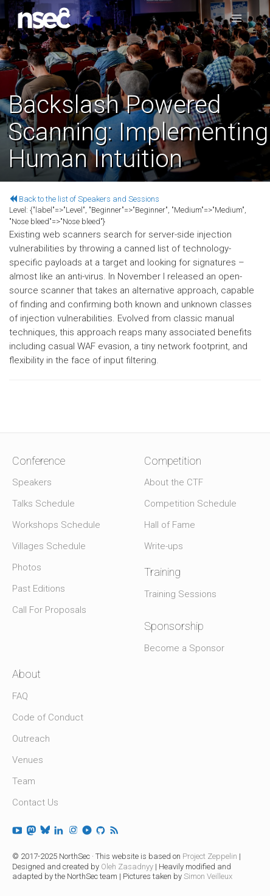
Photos (26, 567)
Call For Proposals (49, 609)
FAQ (20, 696)
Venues (27, 759)
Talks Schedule (43, 503)
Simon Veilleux (208, 876)
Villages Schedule (49, 546)
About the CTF (173, 482)
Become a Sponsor (184, 648)
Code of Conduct (47, 717)
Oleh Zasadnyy (127, 866)
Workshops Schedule (56, 524)
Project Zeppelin (209, 856)
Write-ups (163, 546)
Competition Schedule (190, 503)
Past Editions (38, 588)
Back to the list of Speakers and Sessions (84, 198)
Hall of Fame (169, 524)
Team (23, 781)
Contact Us (35, 802)
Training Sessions (180, 594)
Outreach (31, 738)
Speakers (32, 482)
